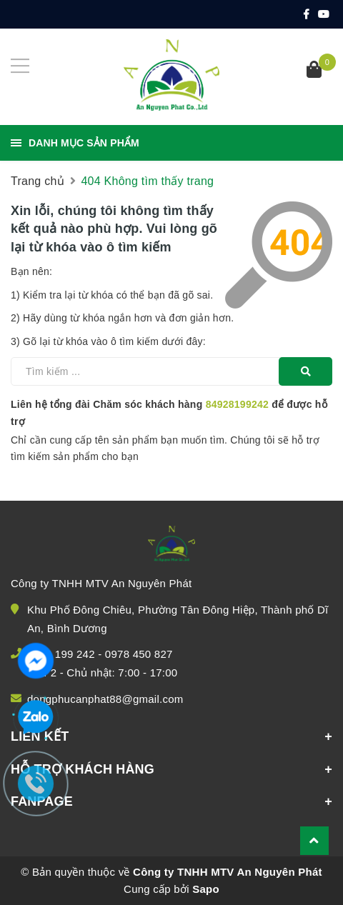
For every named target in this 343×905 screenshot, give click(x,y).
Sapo (205, 889)
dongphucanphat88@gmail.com (105, 699)
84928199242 (237, 404)
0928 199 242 (61, 654)
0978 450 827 (139, 654)
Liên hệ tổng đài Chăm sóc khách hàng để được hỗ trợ (169, 413)
